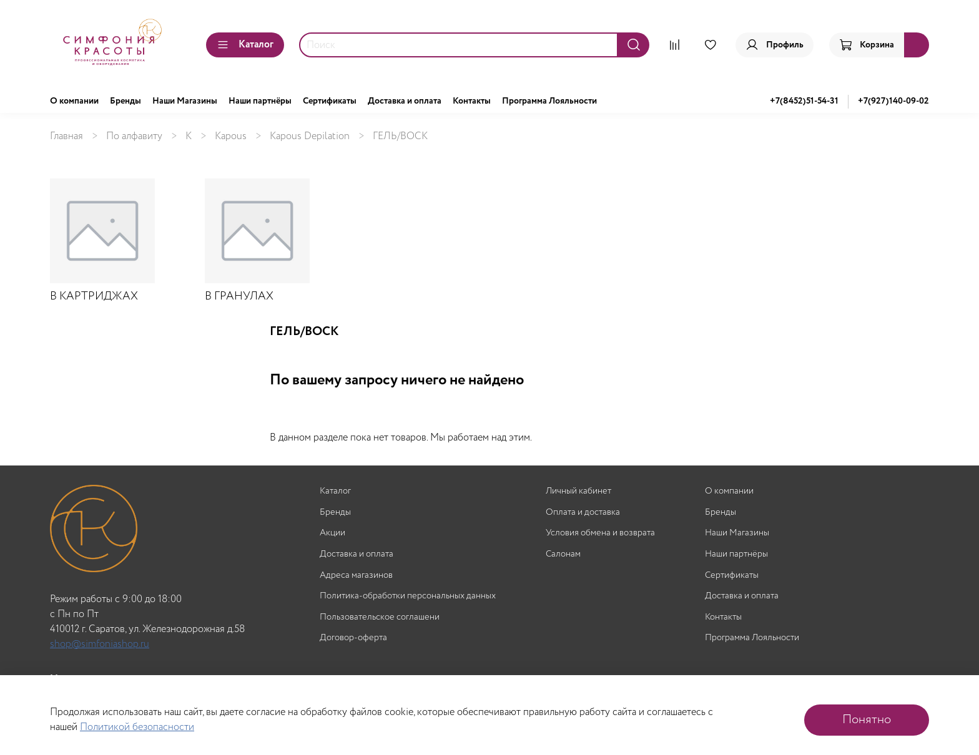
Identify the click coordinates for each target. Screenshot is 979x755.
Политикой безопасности (137, 727)
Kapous (231, 136)
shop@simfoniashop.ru (99, 644)
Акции (332, 533)
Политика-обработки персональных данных (408, 596)
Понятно (866, 720)
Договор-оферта (353, 638)
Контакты (472, 101)
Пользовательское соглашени (380, 617)
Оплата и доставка (583, 512)
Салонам (563, 554)
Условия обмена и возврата (600, 533)
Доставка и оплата (404, 101)
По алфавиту (134, 136)
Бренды (125, 101)
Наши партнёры (260, 101)
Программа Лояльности (549, 101)
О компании (74, 101)
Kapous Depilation (310, 136)
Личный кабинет (578, 491)
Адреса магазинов (356, 575)
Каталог (245, 44)
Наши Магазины (184, 101)
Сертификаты (330, 101)
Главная (66, 136)
